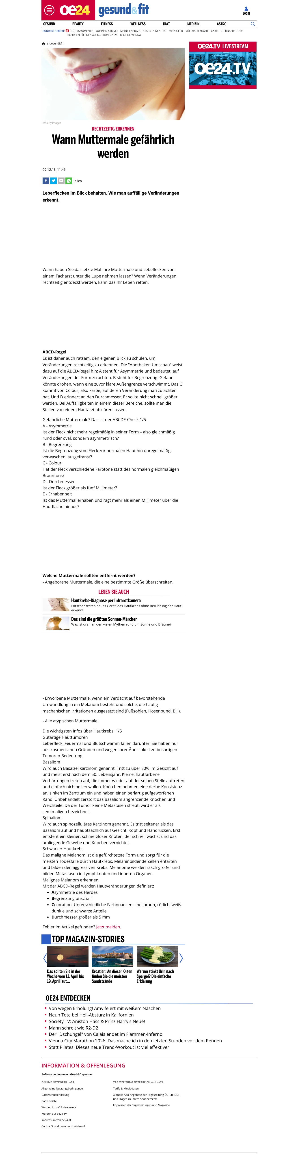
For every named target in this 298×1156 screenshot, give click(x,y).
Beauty (78, 24)
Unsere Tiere (234, 31)
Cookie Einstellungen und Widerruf (63, 1126)
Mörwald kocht (197, 31)
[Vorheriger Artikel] (48, 958)
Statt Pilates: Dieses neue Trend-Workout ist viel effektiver (107, 1047)
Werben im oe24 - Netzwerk (58, 1107)
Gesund (49, 24)
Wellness (138, 24)
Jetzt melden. (108, 927)
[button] (48, 10)
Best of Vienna (130, 35)
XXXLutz (216, 31)
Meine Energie (130, 31)
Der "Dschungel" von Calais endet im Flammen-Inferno (103, 1034)
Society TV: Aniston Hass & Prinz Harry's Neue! (95, 1021)
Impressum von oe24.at (56, 1120)
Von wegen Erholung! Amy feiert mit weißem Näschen (103, 1008)
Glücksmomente (81, 31)
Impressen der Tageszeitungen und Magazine (141, 1105)
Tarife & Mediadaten (126, 1088)
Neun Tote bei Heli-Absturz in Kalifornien (89, 1015)
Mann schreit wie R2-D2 (71, 1028)
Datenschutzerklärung (55, 1095)
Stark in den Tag (154, 31)
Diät (166, 24)
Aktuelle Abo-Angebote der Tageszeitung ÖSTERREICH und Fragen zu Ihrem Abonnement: (146, 1097)
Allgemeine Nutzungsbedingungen (62, 1088)
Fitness (107, 24)
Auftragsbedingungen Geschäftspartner (67, 1074)
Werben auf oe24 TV (54, 1114)
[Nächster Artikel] (178, 958)
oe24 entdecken (68, 998)
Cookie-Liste (49, 1101)
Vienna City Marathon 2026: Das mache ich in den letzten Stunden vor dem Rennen (133, 1041)
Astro (221, 24)
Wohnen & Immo (107, 31)
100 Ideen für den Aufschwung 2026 (92, 35)
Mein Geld (176, 31)
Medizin (193, 24)
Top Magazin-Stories (88, 939)
